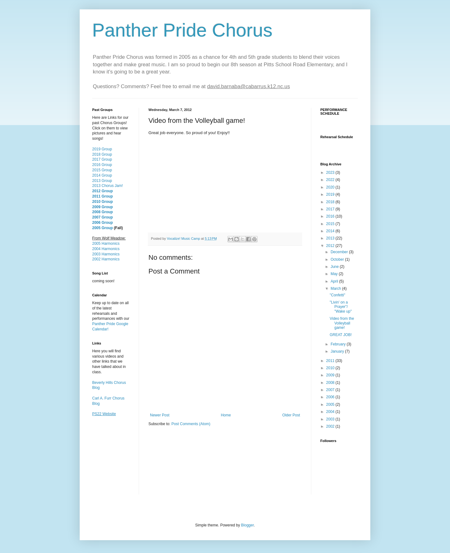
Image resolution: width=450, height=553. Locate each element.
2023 (331, 172)
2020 (331, 187)
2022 (331, 180)
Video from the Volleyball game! (342, 323)
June (335, 266)
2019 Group (102, 149)
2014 (331, 231)
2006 (331, 397)
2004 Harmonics (105, 249)
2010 (331, 368)
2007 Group (102, 217)
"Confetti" (337, 295)
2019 (331, 194)
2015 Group (102, 170)
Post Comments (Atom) (190, 424)
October (338, 259)
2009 (331, 375)
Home (226, 415)
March (336, 288)
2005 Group (102, 228)
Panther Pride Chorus (182, 30)
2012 (331, 246)
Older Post (291, 415)
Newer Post (159, 415)
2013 (331, 238)
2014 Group (102, 175)
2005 (331, 404)
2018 (331, 202)
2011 (331, 361)
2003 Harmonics (105, 254)
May (335, 274)
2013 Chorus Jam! (107, 185)
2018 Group (102, 154)
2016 (331, 216)
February (339, 344)
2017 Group (102, 159)
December (340, 252)
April (335, 281)
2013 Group (102, 180)
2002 (331, 426)
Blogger (247, 525)
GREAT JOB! (341, 335)
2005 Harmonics (105, 243)
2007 (331, 390)
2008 (331, 382)
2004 (331, 412)
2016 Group (102, 165)
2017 (331, 209)
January (338, 351)
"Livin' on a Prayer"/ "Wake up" (341, 307)
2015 (331, 224)
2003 (331, 419)
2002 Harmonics (105, 259)
